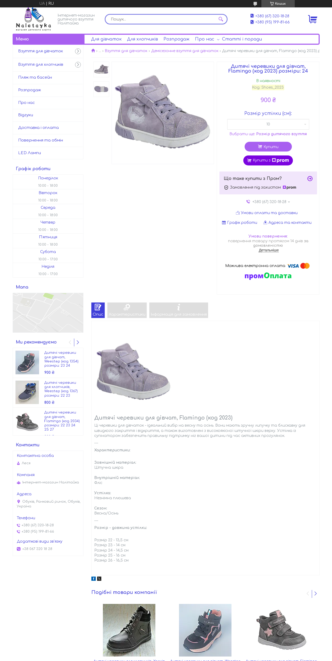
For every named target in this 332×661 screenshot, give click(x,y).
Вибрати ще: (268, 134)
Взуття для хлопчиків (40, 64)
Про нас (204, 39)
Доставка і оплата (38, 127)
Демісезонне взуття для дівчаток (184, 51)
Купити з (271, 160)
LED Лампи (29, 153)
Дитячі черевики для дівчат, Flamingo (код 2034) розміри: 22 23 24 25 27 (62, 421)
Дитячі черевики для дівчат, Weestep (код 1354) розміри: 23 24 (61, 359)
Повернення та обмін (40, 140)
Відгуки (25, 115)
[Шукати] (221, 19)
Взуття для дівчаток (126, 51)
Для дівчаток (106, 39)
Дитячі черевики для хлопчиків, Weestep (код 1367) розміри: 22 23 (61, 389)
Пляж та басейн (35, 77)
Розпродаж (176, 39)
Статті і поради (242, 39)
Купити (271, 147)
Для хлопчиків (142, 39)
